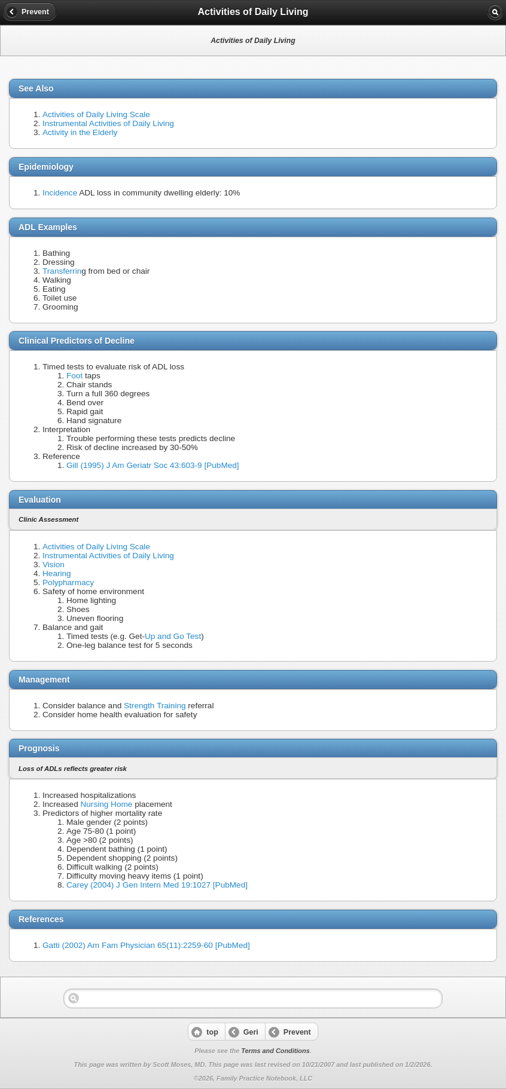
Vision (53, 564)
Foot (74, 375)
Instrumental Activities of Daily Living (108, 123)
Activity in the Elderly (79, 132)
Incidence (59, 192)
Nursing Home (106, 804)
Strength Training (155, 705)
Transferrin (61, 271)
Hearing (56, 573)
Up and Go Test (173, 636)
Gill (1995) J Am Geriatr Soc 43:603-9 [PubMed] (152, 465)
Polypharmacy (68, 582)
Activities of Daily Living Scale (96, 114)
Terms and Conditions (275, 1050)
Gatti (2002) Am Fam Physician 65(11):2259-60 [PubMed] (146, 945)
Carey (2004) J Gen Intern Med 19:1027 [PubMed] (157, 884)
